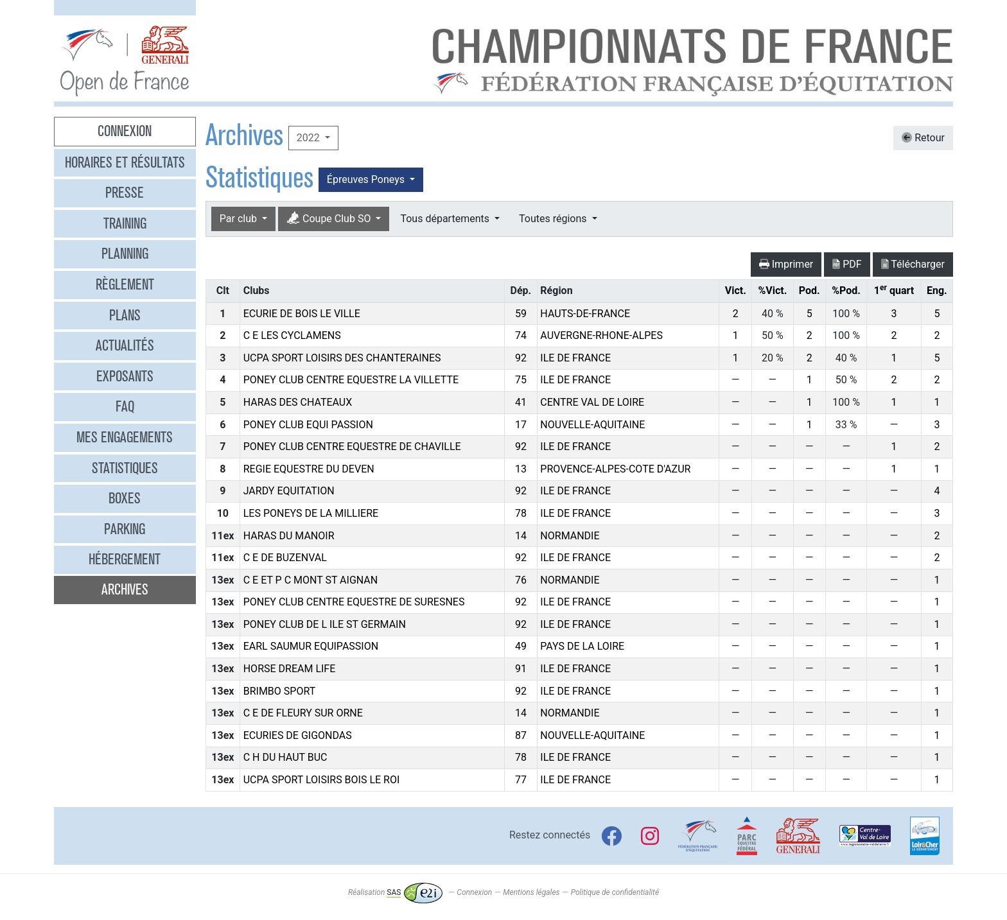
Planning (124, 254)
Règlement (125, 284)
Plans (125, 315)
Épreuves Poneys (367, 179)
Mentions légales (531, 892)
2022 (309, 138)
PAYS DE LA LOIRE (582, 646)
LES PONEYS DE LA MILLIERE (310, 513)
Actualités (125, 345)
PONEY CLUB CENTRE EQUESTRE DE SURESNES (354, 602)
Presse (124, 193)
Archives (124, 589)
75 (521, 380)
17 (521, 425)
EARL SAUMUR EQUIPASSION (310, 646)
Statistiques (125, 468)
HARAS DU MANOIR (289, 536)
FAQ (125, 406)
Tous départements (445, 219)
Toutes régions (554, 219)
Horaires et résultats (125, 162)
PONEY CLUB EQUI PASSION (308, 425)
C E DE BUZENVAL (285, 557)
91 (521, 669)
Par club (239, 219)
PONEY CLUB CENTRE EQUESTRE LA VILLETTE (351, 380)
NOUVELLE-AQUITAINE (592, 425)
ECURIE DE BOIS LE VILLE (301, 314)
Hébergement (125, 559)
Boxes (125, 498)
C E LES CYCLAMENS (292, 335)
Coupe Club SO (329, 219)
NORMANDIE (569, 536)
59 (521, 314)
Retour (923, 138)
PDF (846, 264)
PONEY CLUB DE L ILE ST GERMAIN (324, 624)
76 (521, 580)
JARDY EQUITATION (289, 491)
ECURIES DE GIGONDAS (297, 735)
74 (521, 335)
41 (521, 402)
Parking (124, 529)
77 (521, 780)
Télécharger (913, 264)
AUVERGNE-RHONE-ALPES (601, 335)
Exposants (124, 376)
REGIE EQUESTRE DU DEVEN (308, 469)
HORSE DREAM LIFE (289, 669)
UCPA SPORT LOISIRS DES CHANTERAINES (342, 358)
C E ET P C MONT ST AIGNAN (310, 580)
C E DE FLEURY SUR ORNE (303, 713)
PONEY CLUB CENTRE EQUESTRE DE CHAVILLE (352, 446)
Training (124, 223)
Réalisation (395, 892)
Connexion (125, 131)
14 (521, 536)
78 (521, 513)
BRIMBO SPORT (279, 691)
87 (521, 735)
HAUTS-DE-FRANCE (585, 314)
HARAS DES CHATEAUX (298, 402)
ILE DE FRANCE (575, 358)
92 (521, 358)
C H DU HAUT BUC (285, 757)
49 (521, 646)
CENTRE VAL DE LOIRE (592, 402)
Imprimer (786, 264)
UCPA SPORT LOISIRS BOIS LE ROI (321, 780)
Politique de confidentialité (615, 892)
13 (521, 469)
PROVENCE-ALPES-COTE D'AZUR (615, 469)
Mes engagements (124, 437)
